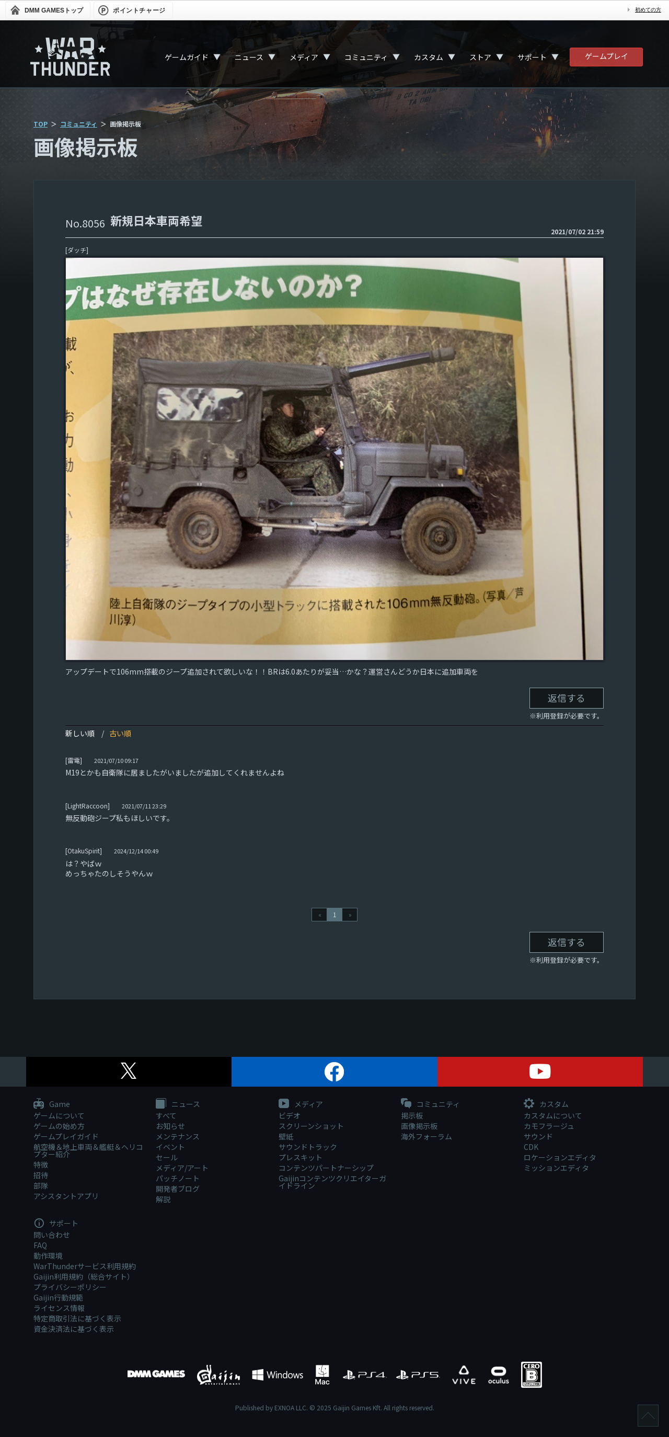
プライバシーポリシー (70, 1287)
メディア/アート (182, 1167)
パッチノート (178, 1178)
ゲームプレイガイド (66, 1136)
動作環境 (48, 1255)
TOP (40, 123)
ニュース (249, 57)
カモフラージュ (549, 1126)
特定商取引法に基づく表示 (77, 1318)
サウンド (538, 1136)
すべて (166, 1115)
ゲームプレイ (606, 56)
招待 (40, 1175)
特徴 (40, 1164)
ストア (480, 57)
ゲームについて (59, 1115)
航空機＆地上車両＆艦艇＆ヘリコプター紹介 (88, 1150)
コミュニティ (366, 57)
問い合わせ (51, 1234)
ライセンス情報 (59, 1307)
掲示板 (412, 1115)
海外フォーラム (426, 1136)
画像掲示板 (419, 1126)
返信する (566, 697)
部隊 (40, 1185)
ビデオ (290, 1115)
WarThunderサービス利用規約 (84, 1266)
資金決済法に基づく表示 (73, 1328)
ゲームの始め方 (59, 1126)
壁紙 (286, 1136)
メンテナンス (178, 1136)
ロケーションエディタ (560, 1157)
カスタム (428, 57)
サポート (532, 57)
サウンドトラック (308, 1146)
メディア (304, 57)
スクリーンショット (311, 1126)
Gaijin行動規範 (58, 1297)
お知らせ (170, 1126)
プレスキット (300, 1157)
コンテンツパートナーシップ (326, 1167)
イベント (170, 1146)
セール (167, 1157)
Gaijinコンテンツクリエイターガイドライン (332, 1181)
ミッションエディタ (556, 1167)
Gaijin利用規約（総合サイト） (83, 1276)
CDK (531, 1146)
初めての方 (648, 10)
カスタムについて (553, 1115)
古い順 (120, 733)
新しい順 (80, 733)
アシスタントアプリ (66, 1196)
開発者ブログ (178, 1188)
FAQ (40, 1245)
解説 (163, 1199)
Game (51, 1104)
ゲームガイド (187, 57)
